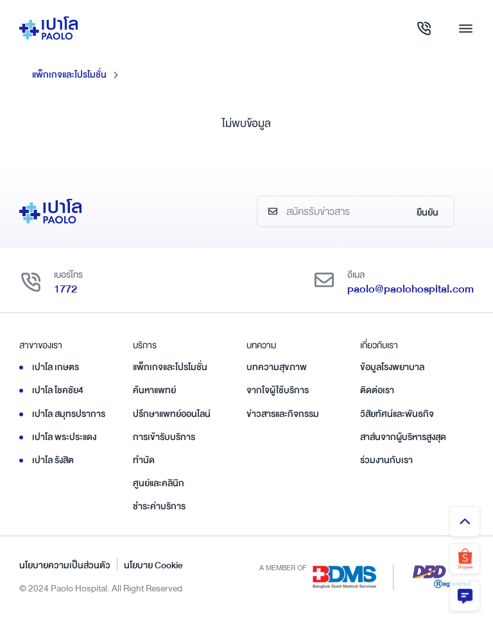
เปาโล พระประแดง (64, 437)
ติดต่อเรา (377, 390)
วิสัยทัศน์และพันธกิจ (397, 413)
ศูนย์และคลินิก (158, 483)
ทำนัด (144, 460)
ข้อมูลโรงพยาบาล (392, 367)
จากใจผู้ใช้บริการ (277, 390)
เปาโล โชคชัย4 (57, 390)
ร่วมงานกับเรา (386, 460)
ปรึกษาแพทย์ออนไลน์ (172, 413)
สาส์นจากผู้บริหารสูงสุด (403, 437)
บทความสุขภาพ (276, 367)
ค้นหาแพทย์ (154, 390)
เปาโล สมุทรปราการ (68, 413)
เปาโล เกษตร (55, 367)
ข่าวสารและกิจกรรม (282, 413)
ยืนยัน (427, 212)
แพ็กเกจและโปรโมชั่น (69, 74)
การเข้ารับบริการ (164, 437)
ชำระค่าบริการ (159, 506)
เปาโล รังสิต (53, 460)
